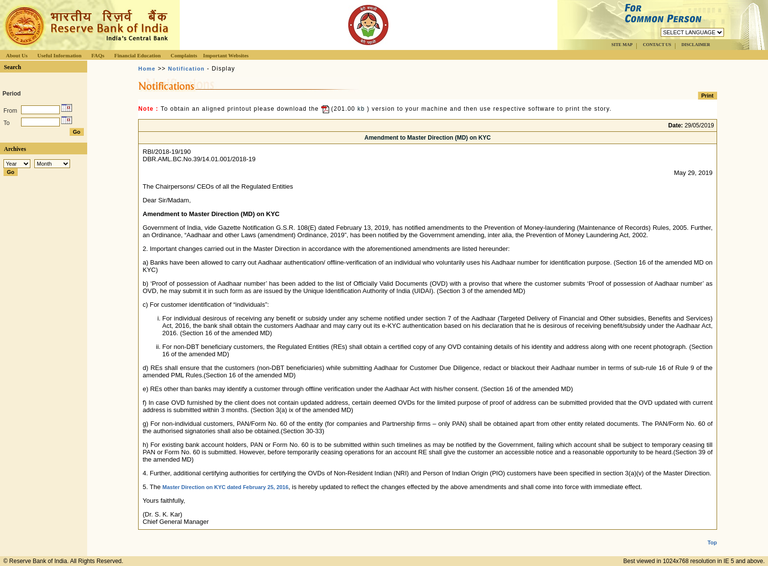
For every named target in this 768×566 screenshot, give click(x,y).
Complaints (183, 55)
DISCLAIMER (695, 44)
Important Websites (226, 55)
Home (146, 69)
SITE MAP (621, 44)
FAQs (97, 55)
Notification (186, 69)
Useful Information (59, 55)
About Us (16, 55)
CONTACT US (657, 44)
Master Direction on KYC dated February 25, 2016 (225, 487)
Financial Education (137, 55)
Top (712, 535)
